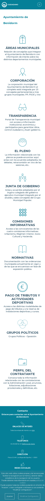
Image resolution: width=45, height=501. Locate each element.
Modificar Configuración (29, 496)
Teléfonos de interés (28, 444)
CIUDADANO (13, 5)
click (33, 430)
